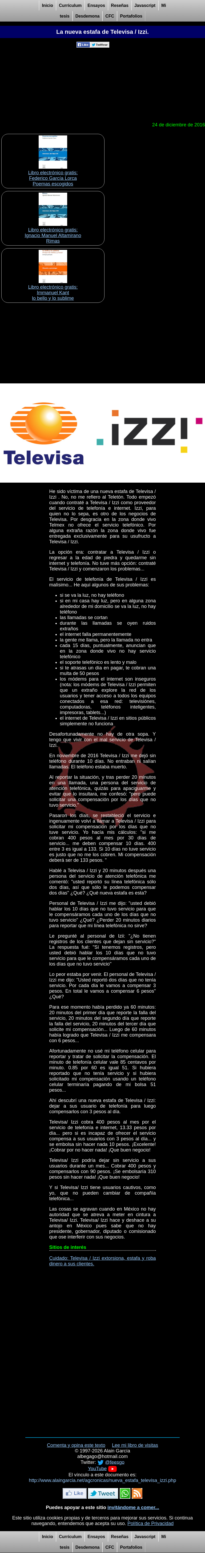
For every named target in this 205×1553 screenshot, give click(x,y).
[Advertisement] (102, 85)
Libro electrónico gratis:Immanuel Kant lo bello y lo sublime (53, 292)
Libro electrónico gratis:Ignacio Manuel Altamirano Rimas (53, 235)
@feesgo (114, 1462)
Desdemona (87, 16)
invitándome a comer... (133, 1507)
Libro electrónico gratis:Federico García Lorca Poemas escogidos (53, 178)
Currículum (70, 5)
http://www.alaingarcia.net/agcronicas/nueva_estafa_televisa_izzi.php (102, 1480)
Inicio (47, 5)
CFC (109, 16)
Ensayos (96, 5)
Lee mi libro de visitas (135, 1445)
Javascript (144, 5)
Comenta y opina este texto (76, 1445)
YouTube (97, 1468)
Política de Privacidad (150, 1523)
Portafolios (131, 16)
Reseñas (119, 5)
